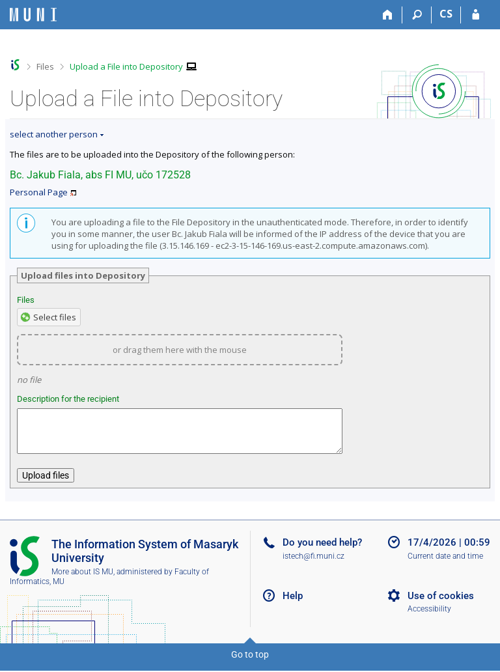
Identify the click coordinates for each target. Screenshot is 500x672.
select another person (54, 134)
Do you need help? (322, 550)
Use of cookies (441, 603)
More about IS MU (82, 579)
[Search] (417, 15)
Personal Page (39, 192)
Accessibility (429, 616)
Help (293, 603)
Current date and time (445, 563)
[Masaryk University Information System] (33, 14)
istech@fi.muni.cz (313, 563)
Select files (54, 317)
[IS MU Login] (475, 15)
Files (45, 66)
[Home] (387, 15)
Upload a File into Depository (126, 66)
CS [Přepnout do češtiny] (445, 14)
